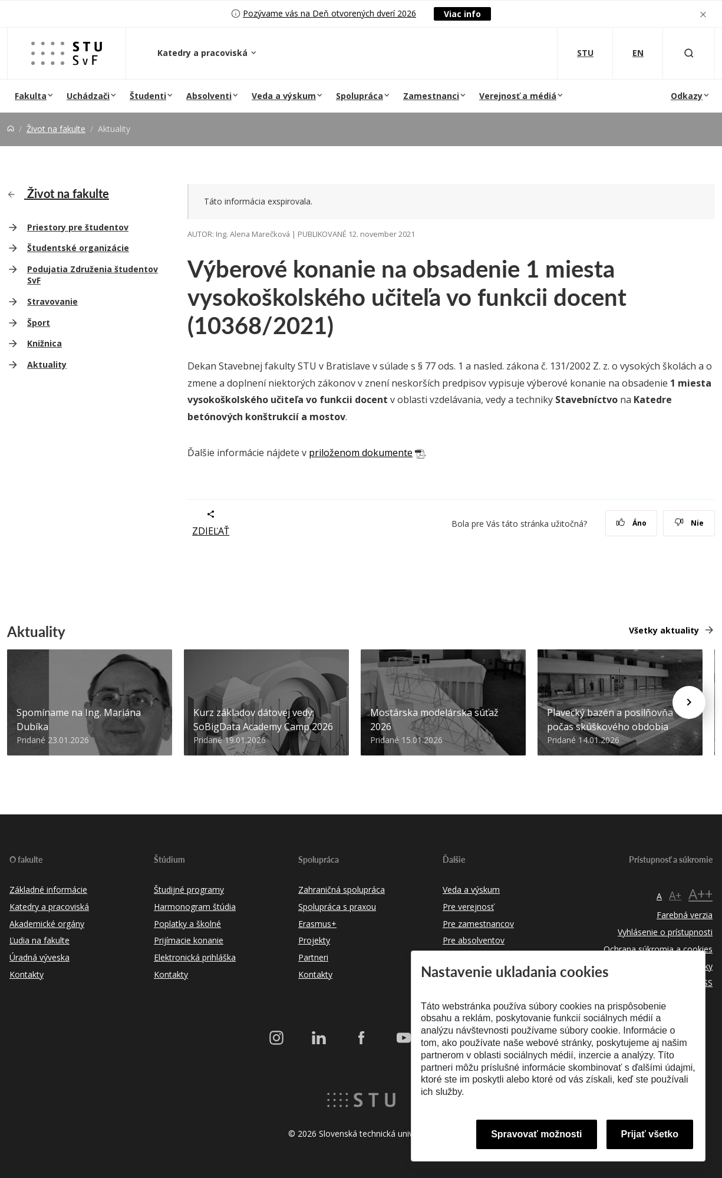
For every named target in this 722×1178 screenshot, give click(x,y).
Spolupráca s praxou (337, 906)
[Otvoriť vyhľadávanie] (689, 53)
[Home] (10, 128)
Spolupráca (359, 95)
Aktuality (47, 364)
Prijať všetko (650, 1134)
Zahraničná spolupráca (341, 889)
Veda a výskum (284, 95)
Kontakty (26, 974)
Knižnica (44, 343)
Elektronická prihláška (195, 957)
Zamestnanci (431, 95)
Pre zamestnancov (478, 923)
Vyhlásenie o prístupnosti (665, 932)
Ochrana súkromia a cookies (658, 949)
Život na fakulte (56, 128)
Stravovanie (52, 301)
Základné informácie (48, 889)
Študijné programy (189, 889)
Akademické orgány (46, 923)
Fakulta (31, 95)
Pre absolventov (474, 940)
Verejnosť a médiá (517, 95)
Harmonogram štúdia (195, 906)
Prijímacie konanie (188, 940)
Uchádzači (88, 95)
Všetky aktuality (664, 630)
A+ (675, 895)
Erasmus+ (317, 923)
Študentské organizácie (78, 247)
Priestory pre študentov (77, 227)
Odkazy (687, 95)
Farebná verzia (685, 914)
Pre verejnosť (468, 906)
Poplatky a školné (187, 923)
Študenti (148, 95)
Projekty (314, 940)
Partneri (313, 957)
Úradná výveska (39, 957)
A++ (700, 893)
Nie (689, 523)
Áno (631, 523)
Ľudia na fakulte (39, 940)
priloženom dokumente (361, 452)
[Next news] (688, 702)
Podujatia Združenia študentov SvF (92, 274)
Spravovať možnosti (536, 1134)
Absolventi (209, 95)
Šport (38, 322)
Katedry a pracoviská (203, 52)
